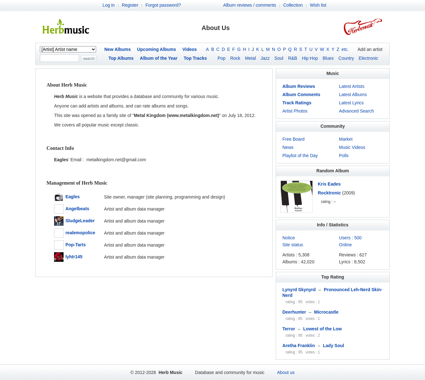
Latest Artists (351, 86)
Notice (288, 237)
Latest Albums (353, 94)
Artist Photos (294, 110)
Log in (108, 5)
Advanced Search (356, 110)
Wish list (318, 5)
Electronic (368, 58)
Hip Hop (310, 58)
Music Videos (352, 147)
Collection (293, 5)
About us (285, 372)
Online (345, 244)
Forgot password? (163, 5)
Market (346, 139)
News (287, 147)
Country (346, 58)
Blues (328, 58)
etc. (345, 49)
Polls (343, 155)
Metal (250, 58)
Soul (278, 58)
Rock (235, 58)
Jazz (265, 58)
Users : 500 (350, 237)
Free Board (293, 139)
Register (130, 5)
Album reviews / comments (249, 5)
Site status (292, 244)
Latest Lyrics (351, 102)
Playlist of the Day (300, 155)
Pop (221, 58)
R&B (292, 58)
